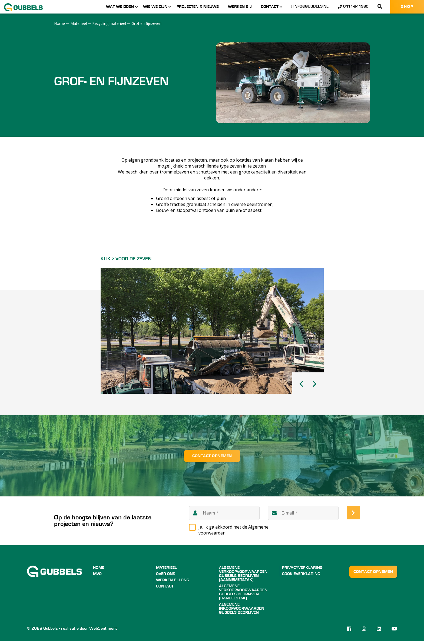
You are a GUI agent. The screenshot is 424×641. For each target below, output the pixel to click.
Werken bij (240, 7)
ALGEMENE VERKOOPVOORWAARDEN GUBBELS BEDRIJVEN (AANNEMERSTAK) (243, 574)
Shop (407, 7)
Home (98, 568)
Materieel (166, 568)
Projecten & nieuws (198, 7)
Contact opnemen (212, 456)
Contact (270, 7)
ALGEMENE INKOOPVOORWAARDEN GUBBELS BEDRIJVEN (241, 608)
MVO (97, 574)
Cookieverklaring (301, 574)
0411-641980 (353, 6)
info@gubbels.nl (310, 6)
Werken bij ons (172, 580)
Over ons (165, 574)
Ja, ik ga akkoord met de (233, 530)
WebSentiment (103, 628)
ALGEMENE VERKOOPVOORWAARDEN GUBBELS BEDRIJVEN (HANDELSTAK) (243, 592)
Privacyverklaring (302, 568)
